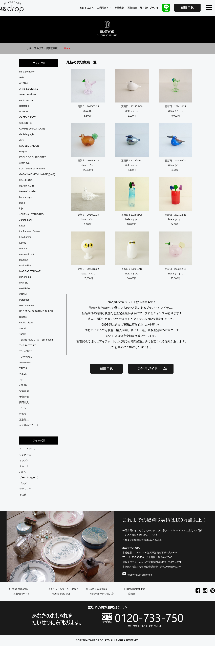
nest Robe (24, 288)
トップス (24, 460)
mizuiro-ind (25, 277)
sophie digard (26, 322)
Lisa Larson (25, 237)
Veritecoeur (25, 362)
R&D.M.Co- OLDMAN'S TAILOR (36, 311)
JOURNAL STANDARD (31, 214)
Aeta (21, 77)
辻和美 (22, 413)
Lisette (22, 242)
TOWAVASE (25, 356)
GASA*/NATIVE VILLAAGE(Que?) (37, 174)
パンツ (22, 472)
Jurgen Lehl (25, 220)
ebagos (23, 151)
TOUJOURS (25, 351)
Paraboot (24, 299)
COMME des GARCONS (32, 128)
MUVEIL (23, 282)
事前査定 (119, 7)
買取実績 (132, 7)
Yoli (21, 379)
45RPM (23, 385)
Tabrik (22, 334)
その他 (22, 494)
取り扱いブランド (149, 7)
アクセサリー (26, 489)
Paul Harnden (26, 305)
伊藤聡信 (24, 396)
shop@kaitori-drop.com (139, 574)
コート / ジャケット (29, 449)
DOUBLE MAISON (29, 145)
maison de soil (26, 254)
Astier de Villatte (27, 94)
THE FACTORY (27, 345)
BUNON (23, 111)
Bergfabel (24, 106)
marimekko (25, 265)
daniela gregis (26, 134)
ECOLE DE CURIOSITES (32, 157)
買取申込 (187, 7)
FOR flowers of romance (32, 168)
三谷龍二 (24, 419)
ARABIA (23, 83)
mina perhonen (27, 71)
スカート (24, 466)
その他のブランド (28, 425)
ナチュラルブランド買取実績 (42, 48)
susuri (22, 328)
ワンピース (25, 454)
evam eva (24, 163)
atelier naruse (26, 100)
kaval (22, 225)
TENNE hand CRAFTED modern (36, 339)
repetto (23, 317)
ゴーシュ (24, 408)
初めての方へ (87, 7)
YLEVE (23, 374)
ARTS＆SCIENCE (28, 88)
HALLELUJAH (26, 180)
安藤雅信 (24, 391)
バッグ (22, 483)
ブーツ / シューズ (28, 477)
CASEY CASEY (27, 117)
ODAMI (23, 294)
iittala (22, 202)
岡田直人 (24, 402)
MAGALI (23, 248)
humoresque (25, 197)
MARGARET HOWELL (31, 271)
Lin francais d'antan (29, 231)
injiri (21, 208)
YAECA (23, 368)
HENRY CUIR (26, 185)
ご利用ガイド (104, 7)
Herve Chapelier (27, 191)
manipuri (23, 260)
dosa (21, 140)
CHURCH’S (25, 123)
